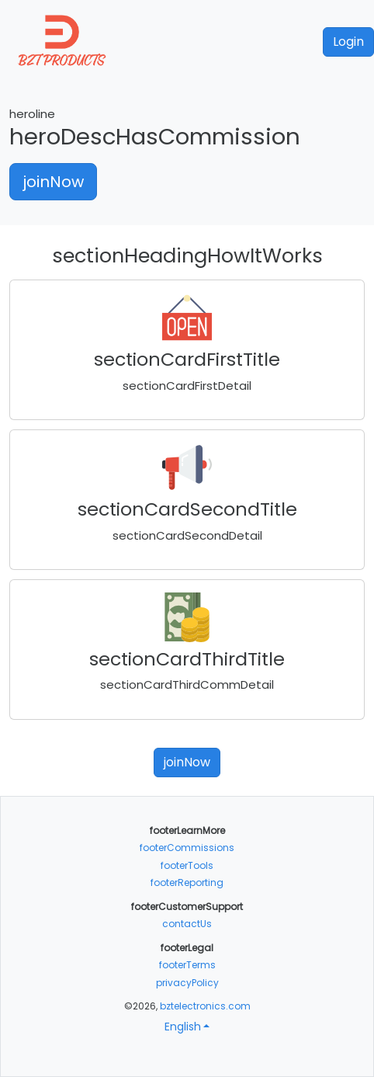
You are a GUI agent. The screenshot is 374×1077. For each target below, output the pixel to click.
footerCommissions (187, 847)
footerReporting (187, 882)
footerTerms (187, 964)
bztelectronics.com (205, 1006)
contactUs (187, 923)
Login (348, 41)
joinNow (53, 182)
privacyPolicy (187, 982)
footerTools (187, 865)
